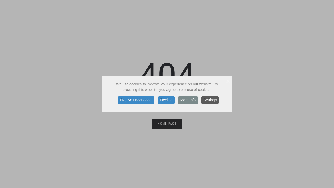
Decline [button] (166, 100)
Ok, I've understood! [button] (136, 100)
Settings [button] (210, 100)
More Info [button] (188, 100)
